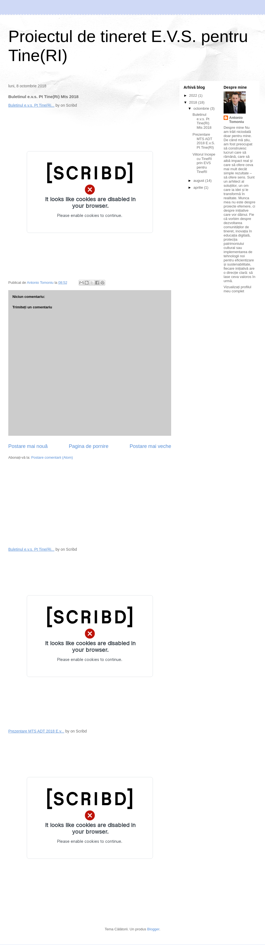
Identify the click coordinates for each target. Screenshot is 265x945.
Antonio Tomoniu (236, 120)
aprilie (199, 187)
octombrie (202, 108)
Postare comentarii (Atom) (52, 457)
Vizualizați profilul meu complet (237, 289)
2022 (193, 95)
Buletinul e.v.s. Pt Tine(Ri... (31, 105)
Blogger (153, 929)
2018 (193, 102)
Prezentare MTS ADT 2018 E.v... (36, 731)
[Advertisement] (49, 502)
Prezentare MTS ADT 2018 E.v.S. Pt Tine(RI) (203, 140)
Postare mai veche (150, 446)
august (199, 181)
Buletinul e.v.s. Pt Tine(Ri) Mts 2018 (201, 121)
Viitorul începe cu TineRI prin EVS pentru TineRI (203, 163)
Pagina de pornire (88, 446)
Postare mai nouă (28, 446)
